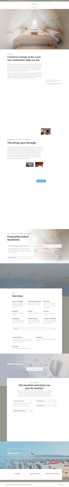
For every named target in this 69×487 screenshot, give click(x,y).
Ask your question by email (34, 369)
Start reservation (41, 180)
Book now (34, 7)
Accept (61, 484)
